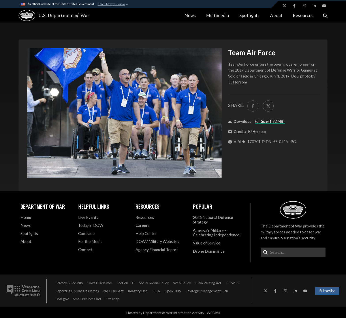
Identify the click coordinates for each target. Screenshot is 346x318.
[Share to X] (268, 106)
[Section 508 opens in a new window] (126, 283)
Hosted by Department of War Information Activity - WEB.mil (173, 312)
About (276, 15)
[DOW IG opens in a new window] (232, 283)
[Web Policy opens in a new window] (182, 283)
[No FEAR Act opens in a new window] (113, 291)
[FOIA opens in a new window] (155, 291)
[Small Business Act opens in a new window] (87, 299)
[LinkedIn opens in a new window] (314, 5)
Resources (303, 15)
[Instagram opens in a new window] (304, 5)
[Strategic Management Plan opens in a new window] (207, 291)
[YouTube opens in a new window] (324, 5)
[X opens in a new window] (284, 5)
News (190, 15)
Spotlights (249, 15)
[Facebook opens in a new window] (294, 5)
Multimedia (217, 15)
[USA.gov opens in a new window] (62, 299)
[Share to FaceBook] (252, 106)
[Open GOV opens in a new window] (173, 291)
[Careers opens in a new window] (160, 225)
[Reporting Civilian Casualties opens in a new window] (77, 291)
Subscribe (327, 290)
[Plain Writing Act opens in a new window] (208, 283)
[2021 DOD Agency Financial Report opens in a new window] (160, 249)
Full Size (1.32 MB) (270, 121)
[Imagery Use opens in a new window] (137, 291)
